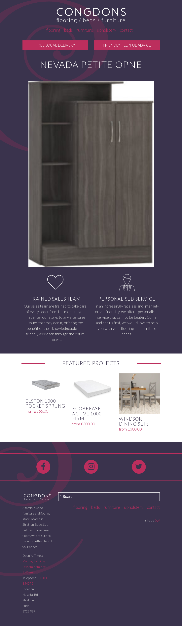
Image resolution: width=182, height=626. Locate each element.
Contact (126, 29)
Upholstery (106, 29)
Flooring (53, 29)
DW (157, 520)
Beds (68, 29)
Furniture (85, 29)
